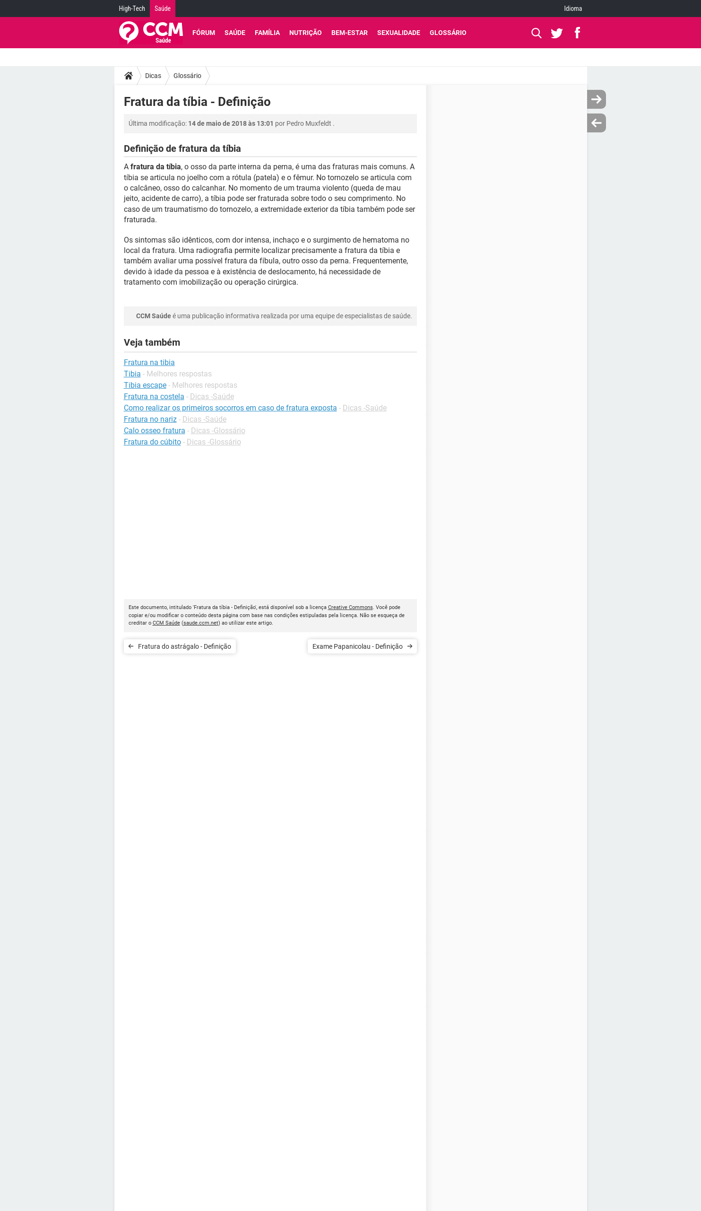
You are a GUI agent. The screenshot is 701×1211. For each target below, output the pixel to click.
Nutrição (305, 32)
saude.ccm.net (200, 623)
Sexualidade (398, 32)
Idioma (573, 8)
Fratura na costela (154, 396)
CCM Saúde (166, 623)
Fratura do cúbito (152, 441)
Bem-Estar (349, 32)
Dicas (153, 75)
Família (267, 32)
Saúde (163, 8)
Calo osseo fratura (154, 430)
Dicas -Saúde (212, 396)
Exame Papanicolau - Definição (357, 646)
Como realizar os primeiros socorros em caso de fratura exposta (230, 407)
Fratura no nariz (150, 419)
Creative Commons (350, 607)
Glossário (448, 32)
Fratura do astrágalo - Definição (184, 646)
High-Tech (132, 8)
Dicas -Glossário (218, 430)
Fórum (203, 32)
